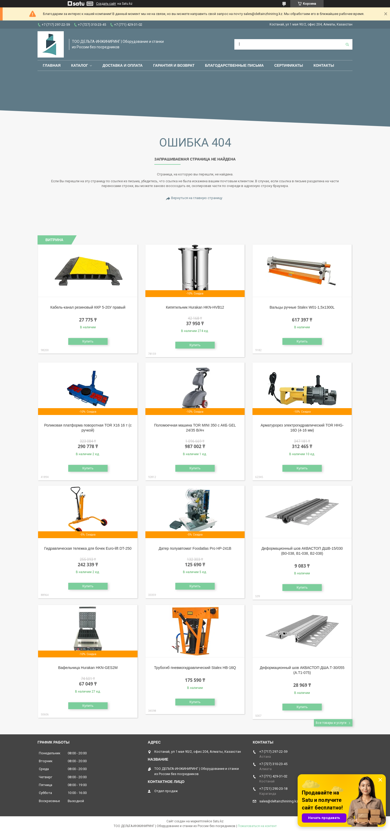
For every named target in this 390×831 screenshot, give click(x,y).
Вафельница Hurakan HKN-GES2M (88, 668)
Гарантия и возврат (173, 65)
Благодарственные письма (234, 65)
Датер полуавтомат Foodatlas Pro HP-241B (195, 548)
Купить (87, 341)
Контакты (323, 65)
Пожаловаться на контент (257, 826)
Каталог (79, 65)
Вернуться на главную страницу (196, 198)
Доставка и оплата (122, 65)
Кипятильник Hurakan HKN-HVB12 (195, 307)
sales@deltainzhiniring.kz (278, 801)
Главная (52, 65)
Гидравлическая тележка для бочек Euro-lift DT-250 (88, 548)
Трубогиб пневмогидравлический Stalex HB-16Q (195, 668)
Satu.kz (218, 821)
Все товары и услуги (331, 723)
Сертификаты (288, 65)
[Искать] (347, 44)
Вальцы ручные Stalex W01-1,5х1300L (302, 307)
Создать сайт (106, 4)
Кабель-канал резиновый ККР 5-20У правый (87, 307)
